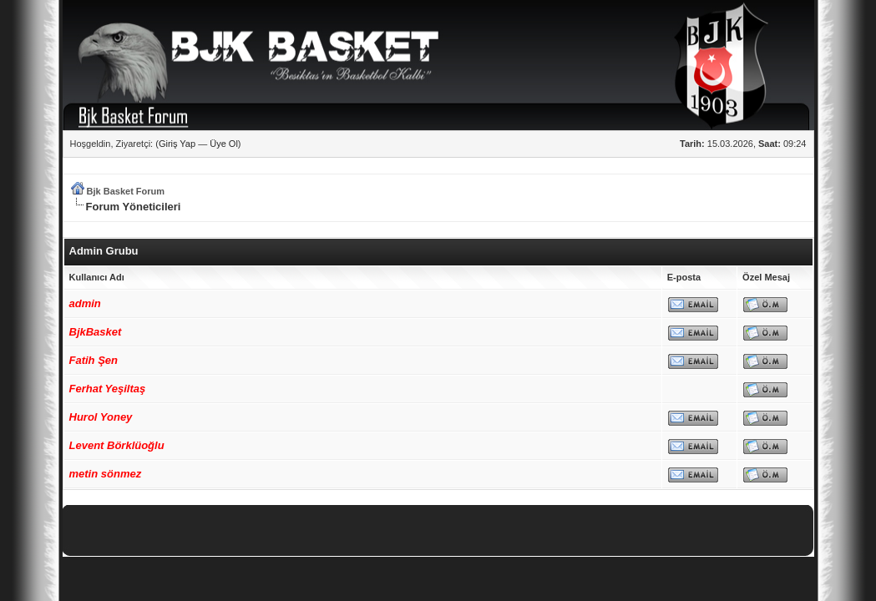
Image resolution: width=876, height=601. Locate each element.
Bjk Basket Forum (126, 191)
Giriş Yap (177, 144)
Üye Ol (224, 144)
